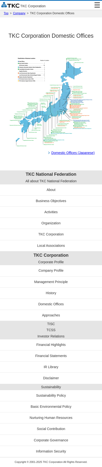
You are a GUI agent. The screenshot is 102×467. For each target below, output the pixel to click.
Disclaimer (51, 378)
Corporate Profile (51, 262)
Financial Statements (51, 356)
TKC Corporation (51, 234)
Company (19, 13)
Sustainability (51, 387)
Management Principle (51, 282)
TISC (51, 324)
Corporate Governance (51, 440)
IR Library (51, 367)
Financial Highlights (51, 345)
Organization (51, 223)
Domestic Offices (51, 304)
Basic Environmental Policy (51, 407)
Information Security (51, 451)
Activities (51, 212)
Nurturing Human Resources (51, 418)
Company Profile (51, 270)
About (51, 190)
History (51, 293)
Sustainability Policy (51, 395)
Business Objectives (51, 201)
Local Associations (51, 246)
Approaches (51, 315)
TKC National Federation (51, 174)
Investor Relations (50, 336)
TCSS (51, 330)
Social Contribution (51, 429)
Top (6, 13)
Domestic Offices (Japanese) (73, 153)
